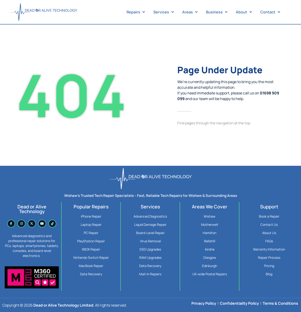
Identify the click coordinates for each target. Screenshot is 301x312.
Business (216, 12)
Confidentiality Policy (239, 303)
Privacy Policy (203, 303)
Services (163, 12)
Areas (190, 12)
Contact (270, 12)
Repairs (136, 12)
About (244, 12)
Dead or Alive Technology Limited (63, 305)
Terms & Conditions (280, 303)
